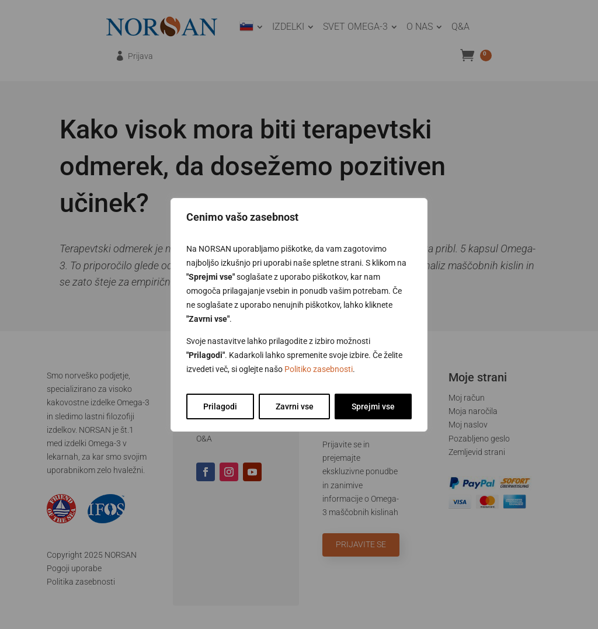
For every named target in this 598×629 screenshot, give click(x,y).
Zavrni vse (295, 406)
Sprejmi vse (373, 406)
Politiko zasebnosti (318, 369)
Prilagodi (220, 406)
